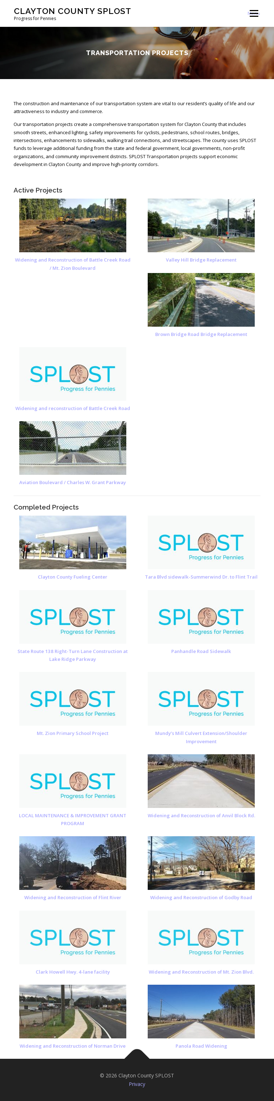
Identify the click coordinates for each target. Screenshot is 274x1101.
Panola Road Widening (201, 1046)
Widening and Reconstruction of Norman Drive (73, 1046)
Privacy (137, 1084)
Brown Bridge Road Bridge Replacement (131, 334)
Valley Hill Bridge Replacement (131, 260)
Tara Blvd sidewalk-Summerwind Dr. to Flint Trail (201, 577)
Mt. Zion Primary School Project (72, 733)
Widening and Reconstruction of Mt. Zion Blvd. (201, 972)
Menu (254, 13)
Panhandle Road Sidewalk (201, 651)
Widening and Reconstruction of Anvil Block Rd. (201, 815)
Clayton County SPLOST (72, 11)
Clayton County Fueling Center (72, 577)
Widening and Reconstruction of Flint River (72, 897)
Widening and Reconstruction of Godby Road (201, 897)
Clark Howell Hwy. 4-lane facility (73, 972)
